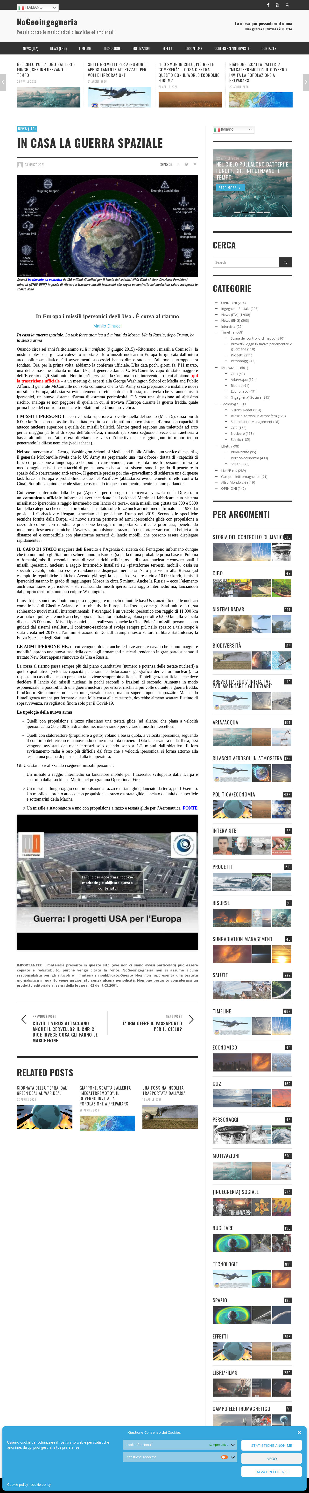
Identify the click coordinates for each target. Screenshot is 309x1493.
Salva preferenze (272, 1471)
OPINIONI (229, 303)
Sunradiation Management (251, 421)
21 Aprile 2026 (97, 81)
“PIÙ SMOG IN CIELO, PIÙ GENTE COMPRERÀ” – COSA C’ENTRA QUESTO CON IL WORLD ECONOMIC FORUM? (189, 72)
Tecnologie (230, 404)
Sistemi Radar (241, 410)
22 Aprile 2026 (26, 81)
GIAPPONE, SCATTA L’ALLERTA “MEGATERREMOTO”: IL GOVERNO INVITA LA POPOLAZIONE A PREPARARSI (258, 72)
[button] (299, 1432)
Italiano (30, 8)
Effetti (225, 446)
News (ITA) (27, 128)
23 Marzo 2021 (34, 164)
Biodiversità (240, 452)
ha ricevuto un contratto (45, 279)
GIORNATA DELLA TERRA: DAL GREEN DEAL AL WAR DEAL (42, 1090)
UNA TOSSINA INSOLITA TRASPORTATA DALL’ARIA (164, 1090)
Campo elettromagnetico (240, 476)
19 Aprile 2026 (152, 1099)
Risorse (236, 385)
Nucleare (238, 433)
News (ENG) (230, 320)
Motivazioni (230, 367)
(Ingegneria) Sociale (246, 397)
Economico (239, 391)
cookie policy (40, 1484)
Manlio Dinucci (107, 326)
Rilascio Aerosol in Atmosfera (254, 416)
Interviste (228, 326)
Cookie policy (17, 1484)
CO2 (234, 427)
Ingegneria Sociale (235, 308)
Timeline (227, 332)
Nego (272, 1458)
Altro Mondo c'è (233, 482)
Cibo (234, 373)
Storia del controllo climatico (253, 338)
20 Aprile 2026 (239, 87)
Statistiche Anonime (271, 1445)
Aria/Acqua (239, 379)
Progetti (237, 355)
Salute (235, 464)
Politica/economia (245, 458)
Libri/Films (229, 470)
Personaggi (239, 361)
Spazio (236, 439)
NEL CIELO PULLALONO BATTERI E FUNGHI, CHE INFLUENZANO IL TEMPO (46, 69)
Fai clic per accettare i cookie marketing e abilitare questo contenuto (107, 882)
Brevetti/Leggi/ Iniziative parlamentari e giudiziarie (243, 684)
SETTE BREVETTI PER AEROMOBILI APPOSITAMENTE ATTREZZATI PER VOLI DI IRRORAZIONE (118, 69)
